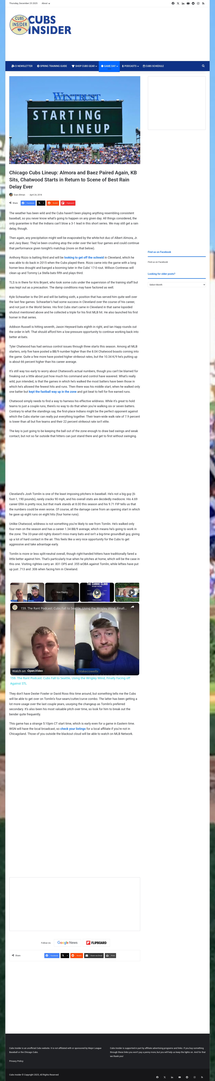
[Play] (97, 592)
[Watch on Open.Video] (27, 670)
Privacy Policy (16, 1061)
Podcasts (129, 66)
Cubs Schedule (153, 66)
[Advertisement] (141, 34)
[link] (15, 608)
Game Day (108, 66)
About (45, 3)
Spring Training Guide (52, 66)
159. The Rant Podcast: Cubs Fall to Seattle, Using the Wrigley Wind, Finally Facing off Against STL (74, 609)
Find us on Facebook (158, 262)
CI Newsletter (22, 66)
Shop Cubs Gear (83, 66)
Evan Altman (21, 195)
